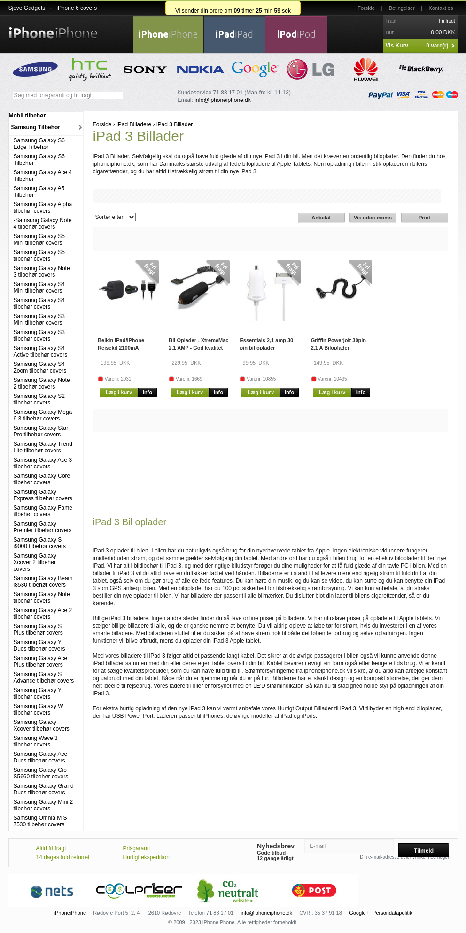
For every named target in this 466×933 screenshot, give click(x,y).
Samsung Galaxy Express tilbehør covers (43, 495)
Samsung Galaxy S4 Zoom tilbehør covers (40, 367)
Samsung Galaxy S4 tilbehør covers (39, 303)
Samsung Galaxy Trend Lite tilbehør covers (43, 447)
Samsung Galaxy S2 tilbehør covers (39, 399)
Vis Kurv (397, 45)
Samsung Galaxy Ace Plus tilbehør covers (41, 661)
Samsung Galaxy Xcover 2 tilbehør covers (35, 562)
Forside (366, 8)
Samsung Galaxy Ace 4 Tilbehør (43, 175)
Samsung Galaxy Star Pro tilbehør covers (41, 431)
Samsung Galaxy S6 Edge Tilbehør (39, 143)
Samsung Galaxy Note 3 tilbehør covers (42, 271)
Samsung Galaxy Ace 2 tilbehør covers (43, 613)
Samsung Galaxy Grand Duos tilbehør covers (44, 789)
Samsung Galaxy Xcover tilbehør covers (42, 725)
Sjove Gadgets (27, 8)
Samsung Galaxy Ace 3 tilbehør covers (43, 463)
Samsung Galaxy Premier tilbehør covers (43, 527)
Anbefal (320, 217)
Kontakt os (441, 8)
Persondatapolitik (392, 913)
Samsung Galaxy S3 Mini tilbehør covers (39, 319)
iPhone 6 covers (76, 8)
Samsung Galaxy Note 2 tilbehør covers (42, 383)
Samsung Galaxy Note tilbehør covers (42, 597)
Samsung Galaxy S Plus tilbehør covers (38, 629)
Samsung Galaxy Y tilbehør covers (38, 693)
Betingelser (402, 8)
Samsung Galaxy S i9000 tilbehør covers (40, 543)
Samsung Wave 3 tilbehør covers (36, 741)
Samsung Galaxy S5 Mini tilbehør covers (39, 239)
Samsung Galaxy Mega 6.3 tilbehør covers (43, 415)
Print (424, 217)
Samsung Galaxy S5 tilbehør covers (39, 255)
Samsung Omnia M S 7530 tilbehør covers (40, 821)
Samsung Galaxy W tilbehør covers (38, 709)
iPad (234, 34)
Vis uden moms (373, 217)
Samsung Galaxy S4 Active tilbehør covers (41, 351)
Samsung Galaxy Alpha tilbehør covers (43, 207)
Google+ (359, 913)
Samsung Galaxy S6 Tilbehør (39, 159)
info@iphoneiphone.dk (222, 100)
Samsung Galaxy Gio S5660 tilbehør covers (41, 773)
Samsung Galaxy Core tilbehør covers (42, 479)
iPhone (168, 34)
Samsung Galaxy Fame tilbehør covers (43, 511)
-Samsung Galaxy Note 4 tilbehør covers (43, 223)
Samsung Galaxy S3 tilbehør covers (39, 335)
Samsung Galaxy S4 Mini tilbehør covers (39, 287)
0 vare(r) (437, 45)
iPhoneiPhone (70, 913)
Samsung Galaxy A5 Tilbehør (39, 191)
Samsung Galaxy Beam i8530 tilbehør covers (43, 581)
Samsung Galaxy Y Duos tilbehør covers (39, 645)
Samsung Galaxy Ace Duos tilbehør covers (41, 757)
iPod (296, 34)
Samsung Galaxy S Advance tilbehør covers (44, 677)
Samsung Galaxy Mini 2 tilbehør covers (43, 805)
